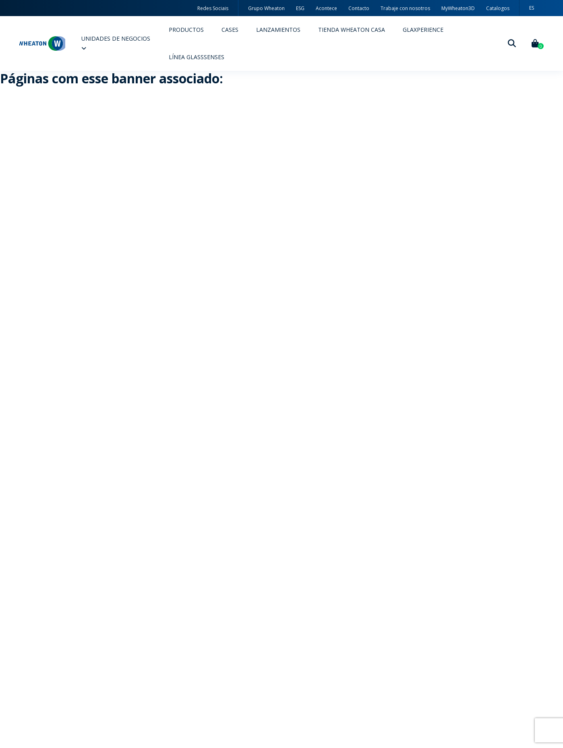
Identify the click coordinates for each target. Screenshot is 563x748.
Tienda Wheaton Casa (351, 29)
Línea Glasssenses (196, 57)
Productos (186, 29)
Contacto (358, 8)
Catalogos (497, 8)
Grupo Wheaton (266, 8)
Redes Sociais (212, 8)
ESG (300, 8)
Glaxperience (423, 29)
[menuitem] (531, 8)
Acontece (326, 8)
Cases (229, 29)
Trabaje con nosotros (405, 8)
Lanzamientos (278, 29)
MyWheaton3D (458, 8)
